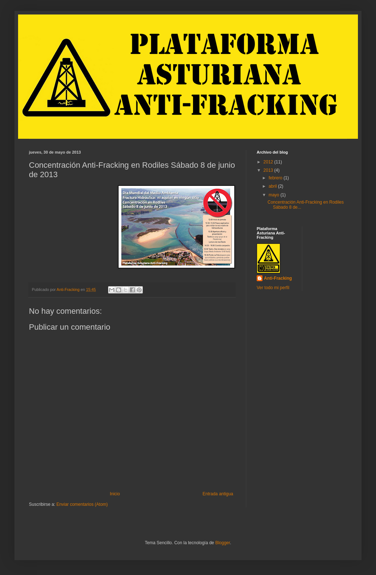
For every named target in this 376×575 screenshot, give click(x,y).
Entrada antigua (217, 493)
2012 (269, 161)
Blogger (222, 542)
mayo (275, 194)
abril (273, 186)
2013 (269, 170)
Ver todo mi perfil (273, 287)
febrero (276, 177)
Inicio (115, 493)
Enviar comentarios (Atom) (82, 504)
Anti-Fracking (278, 278)
